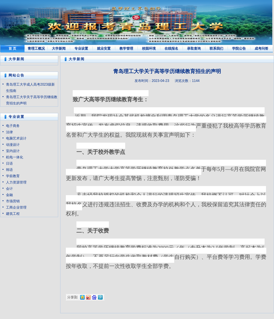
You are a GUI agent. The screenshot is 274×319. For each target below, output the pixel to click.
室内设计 (13, 151)
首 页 (12, 49)
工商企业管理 (16, 207)
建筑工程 (13, 214)
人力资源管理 (16, 182)
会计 (9, 189)
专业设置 (81, 49)
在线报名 (171, 49)
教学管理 (126, 49)
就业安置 (104, 49)
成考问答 (261, 49)
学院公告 (239, 49)
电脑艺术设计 (16, 138)
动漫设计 (13, 145)
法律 (9, 132)
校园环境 (149, 49)
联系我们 (216, 49)
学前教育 (13, 176)
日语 (9, 163)
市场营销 (13, 201)
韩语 (9, 170)
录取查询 (194, 49)
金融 (9, 195)
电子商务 (13, 126)
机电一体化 (14, 157)
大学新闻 (59, 49)
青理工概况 (36, 49)
